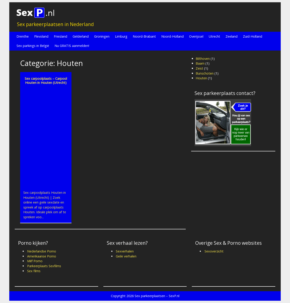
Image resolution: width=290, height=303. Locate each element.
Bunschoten (205, 73)
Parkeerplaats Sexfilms (44, 266)
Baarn (200, 63)
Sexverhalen (125, 251)
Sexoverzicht (213, 251)
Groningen (101, 36)
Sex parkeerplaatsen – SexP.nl (157, 296)
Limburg (121, 36)
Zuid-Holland (252, 36)
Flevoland (41, 36)
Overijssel (196, 36)
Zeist (199, 68)
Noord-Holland (172, 36)
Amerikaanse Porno (41, 256)
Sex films (33, 271)
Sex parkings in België (33, 46)
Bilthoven (203, 58)
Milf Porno (35, 261)
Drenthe (23, 36)
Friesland (60, 36)
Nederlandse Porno (41, 251)
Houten (201, 78)
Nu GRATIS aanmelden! (72, 46)
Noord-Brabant (144, 36)
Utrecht (214, 36)
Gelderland (81, 36)
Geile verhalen (126, 256)
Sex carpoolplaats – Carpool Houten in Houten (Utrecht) (46, 80)
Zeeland (232, 36)
